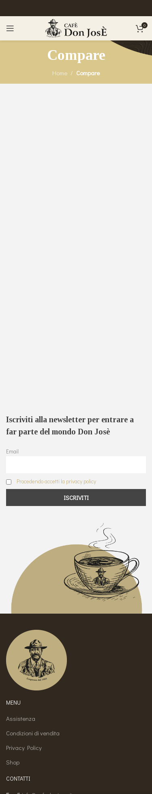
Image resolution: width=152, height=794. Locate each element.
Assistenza (20, 718)
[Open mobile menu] (10, 28)
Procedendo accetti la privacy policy (56, 481)
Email (12, 451)
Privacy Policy (24, 747)
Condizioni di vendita (33, 733)
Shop (12, 762)
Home (59, 73)
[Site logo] (76, 27)
